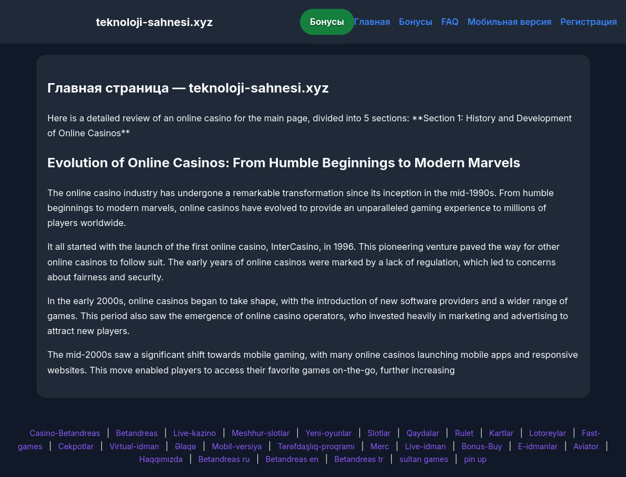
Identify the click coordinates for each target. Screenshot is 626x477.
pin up (475, 459)
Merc (379, 446)
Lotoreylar (547, 433)
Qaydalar (422, 433)
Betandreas (137, 433)
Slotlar (379, 433)
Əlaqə (185, 446)
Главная (372, 21)
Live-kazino (194, 433)
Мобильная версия (510, 21)
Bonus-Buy (482, 446)
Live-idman (425, 446)
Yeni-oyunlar (329, 433)
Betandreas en (292, 459)
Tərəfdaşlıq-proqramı (316, 446)
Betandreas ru (224, 459)
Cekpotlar (76, 446)
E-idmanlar (538, 446)
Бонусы (327, 21)
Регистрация (588, 21)
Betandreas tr (359, 459)
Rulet (464, 433)
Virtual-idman (134, 446)
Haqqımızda (161, 459)
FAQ (449, 21)
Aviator (586, 446)
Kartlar (501, 433)
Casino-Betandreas (65, 433)
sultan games (424, 459)
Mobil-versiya (237, 446)
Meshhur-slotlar (260, 433)
